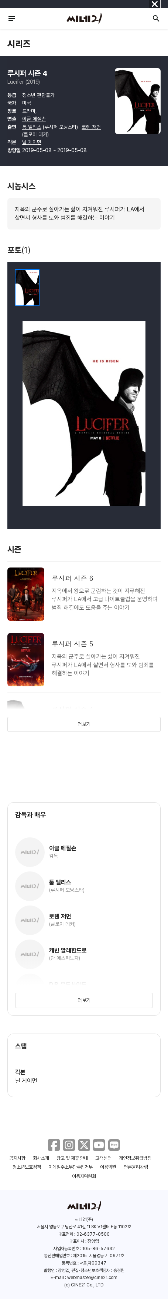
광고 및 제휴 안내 (72, 1158)
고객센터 (103, 1158)
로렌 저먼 (91, 127)
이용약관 (108, 1167)
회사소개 (41, 1158)
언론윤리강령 (136, 1167)
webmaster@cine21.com (92, 1277)
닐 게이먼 (31, 142)
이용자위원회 (84, 1176)
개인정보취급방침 (135, 1158)
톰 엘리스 (31, 127)
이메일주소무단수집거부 (70, 1167)
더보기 (84, 724)
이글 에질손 (34, 119)
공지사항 (17, 1158)
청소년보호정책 (27, 1167)
